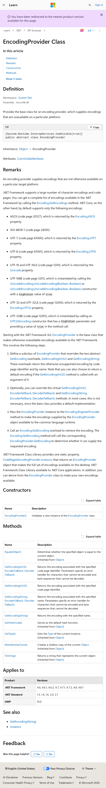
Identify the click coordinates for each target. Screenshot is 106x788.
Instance (15, 727)
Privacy (80, 777)
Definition (11, 58)
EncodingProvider (64, 335)
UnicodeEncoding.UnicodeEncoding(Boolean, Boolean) (45, 283)
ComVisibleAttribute (30, 158)
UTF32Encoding (20, 321)
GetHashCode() (13, 622)
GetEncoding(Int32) (54, 359)
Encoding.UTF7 (86, 238)
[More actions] (99, 30)
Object (23, 149)
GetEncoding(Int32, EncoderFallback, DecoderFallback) (19, 570)
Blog (49, 777)
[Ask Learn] (82, 30)
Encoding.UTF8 (86, 251)
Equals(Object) (13, 552)
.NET (18, 30)
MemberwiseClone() (16, 644)
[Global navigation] (3, 5)
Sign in (99, 5)
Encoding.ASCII (85, 216)
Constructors (13, 68)
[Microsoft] (53, 5)
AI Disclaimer (10, 777)
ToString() (10, 655)
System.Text (25, 97)
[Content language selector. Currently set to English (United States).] (20, 769)
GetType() (10, 633)
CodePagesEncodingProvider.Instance (27, 459)
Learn (7, 30)
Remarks (11, 63)
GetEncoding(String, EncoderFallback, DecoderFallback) (19, 600)
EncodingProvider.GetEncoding (30, 441)
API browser (34, 30)
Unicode (15, 270)
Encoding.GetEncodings (52, 203)
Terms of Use (46, 782)
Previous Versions (32, 777)
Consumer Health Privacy (17, 782)
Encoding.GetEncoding (34, 430)
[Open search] (90, 5)
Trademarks (65, 782)
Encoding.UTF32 (20, 308)
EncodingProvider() (15, 515)
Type (50, 633)
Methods (11, 73)
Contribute (65, 777)
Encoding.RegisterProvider (82, 412)
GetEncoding (18, 359)
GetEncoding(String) (86, 359)
